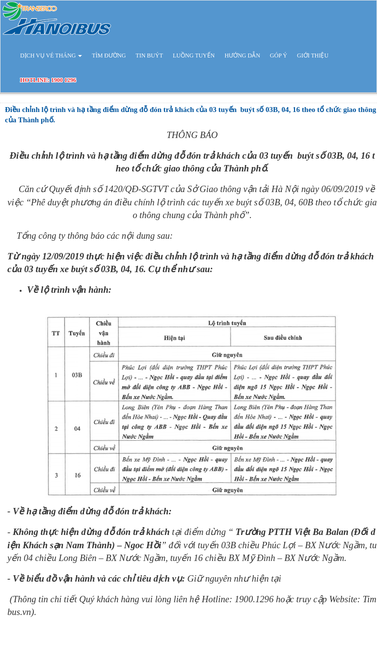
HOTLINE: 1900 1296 (48, 80)
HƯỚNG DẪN (242, 55)
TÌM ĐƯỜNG (109, 55)
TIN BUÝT (149, 55)
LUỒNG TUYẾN (194, 55)
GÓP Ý (278, 55)
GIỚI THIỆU (312, 55)
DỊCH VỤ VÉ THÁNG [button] (51, 55)
